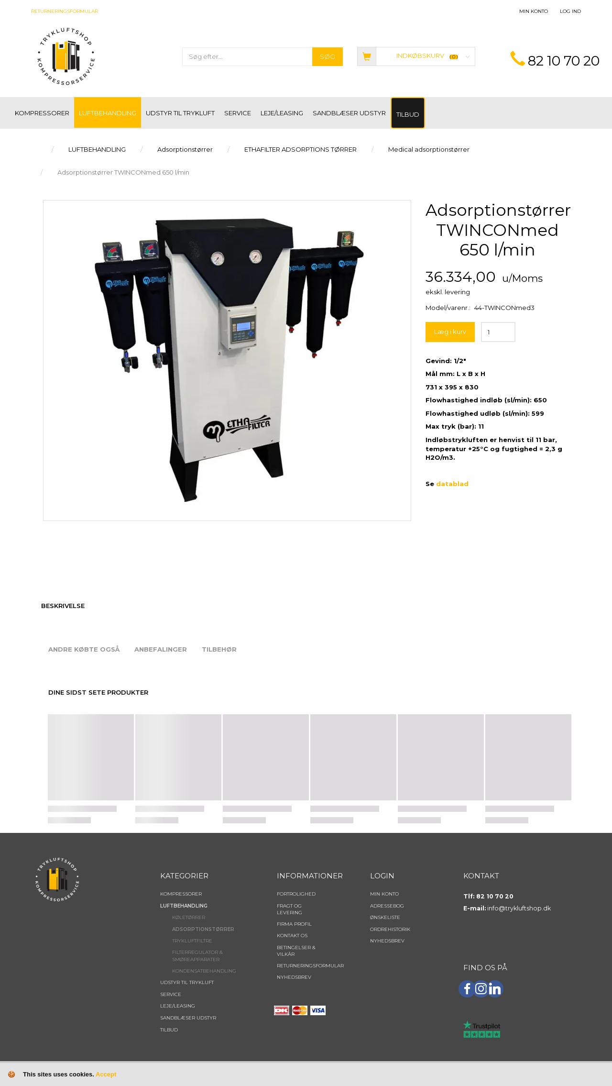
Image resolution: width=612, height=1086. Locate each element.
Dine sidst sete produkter (98, 692)
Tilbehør (219, 649)
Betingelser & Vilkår (296, 950)
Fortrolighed (296, 894)
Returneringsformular (64, 11)
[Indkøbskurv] (416, 55)
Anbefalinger (160, 649)
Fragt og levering (289, 909)
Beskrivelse (63, 605)
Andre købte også (84, 649)
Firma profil (294, 924)
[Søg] (327, 56)
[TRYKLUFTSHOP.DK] (66, 56)
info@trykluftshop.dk (519, 908)
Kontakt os (292, 935)
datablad (452, 484)
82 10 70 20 (564, 61)
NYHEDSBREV (294, 977)
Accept (106, 1074)
